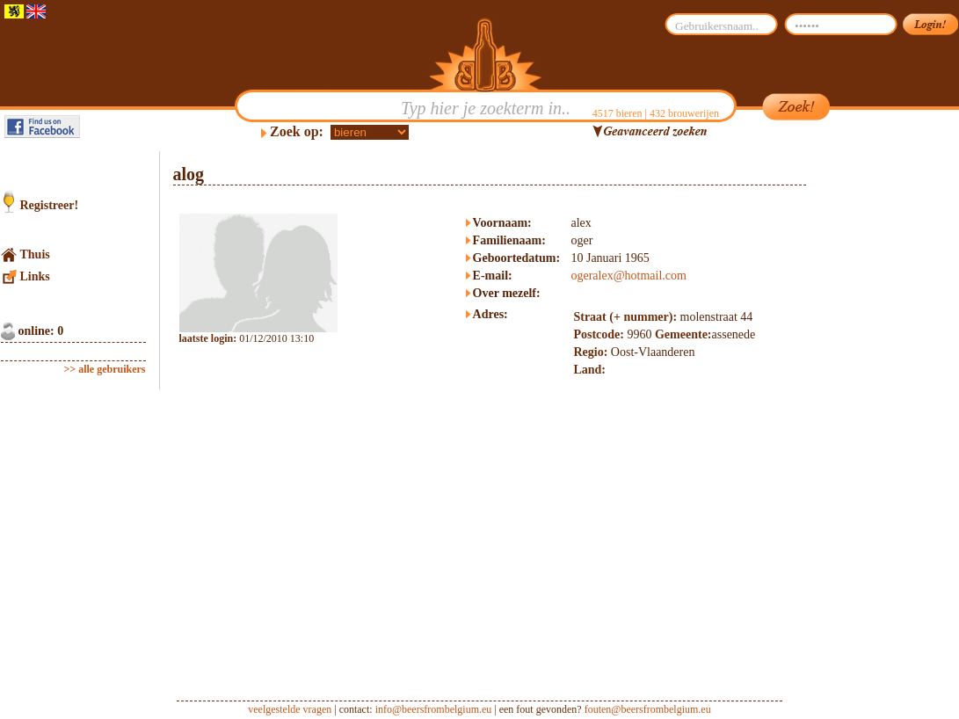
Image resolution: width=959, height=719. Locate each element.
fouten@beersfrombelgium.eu (648, 709)
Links (35, 276)
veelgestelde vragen (289, 709)
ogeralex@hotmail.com (628, 275)
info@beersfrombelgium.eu (433, 709)
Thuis (35, 254)
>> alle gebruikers (105, 369)
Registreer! (49, 205)
